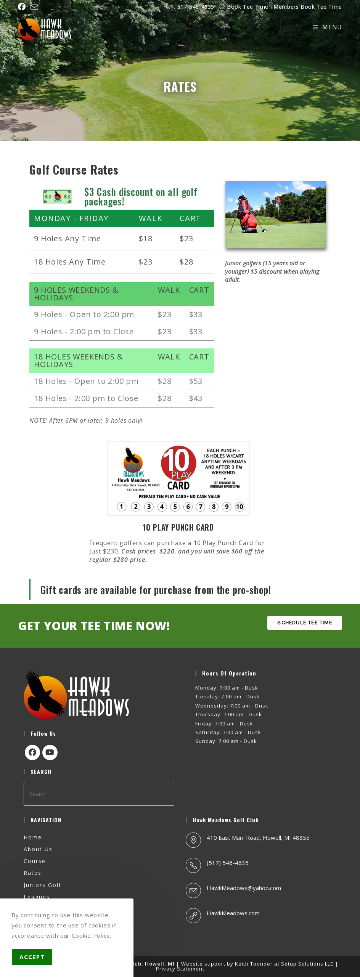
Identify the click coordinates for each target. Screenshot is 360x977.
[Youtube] (50, 752)
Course (35, 861)
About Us (38, 849)
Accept (32, 957)
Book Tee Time (247, 6)
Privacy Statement (180, 968)
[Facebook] (32, 752)
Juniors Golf (42, 885)
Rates (33, 872)
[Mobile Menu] (327, 27)
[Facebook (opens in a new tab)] (23, 7)
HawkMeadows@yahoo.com (244, 888)
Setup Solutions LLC (307, 963)
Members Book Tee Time (307, 6)
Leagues (37, 896)
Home (33, 837)
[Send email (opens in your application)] (34, 7)
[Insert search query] (99, 794)
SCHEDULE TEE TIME (304, 623)
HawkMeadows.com (233, 913)
